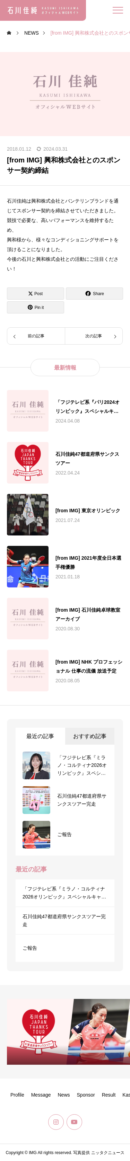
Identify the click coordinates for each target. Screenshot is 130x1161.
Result (109, 1095)
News (64, 1095)
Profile (17, 1095)
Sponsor (86, 1095)
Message (41, 1095)
